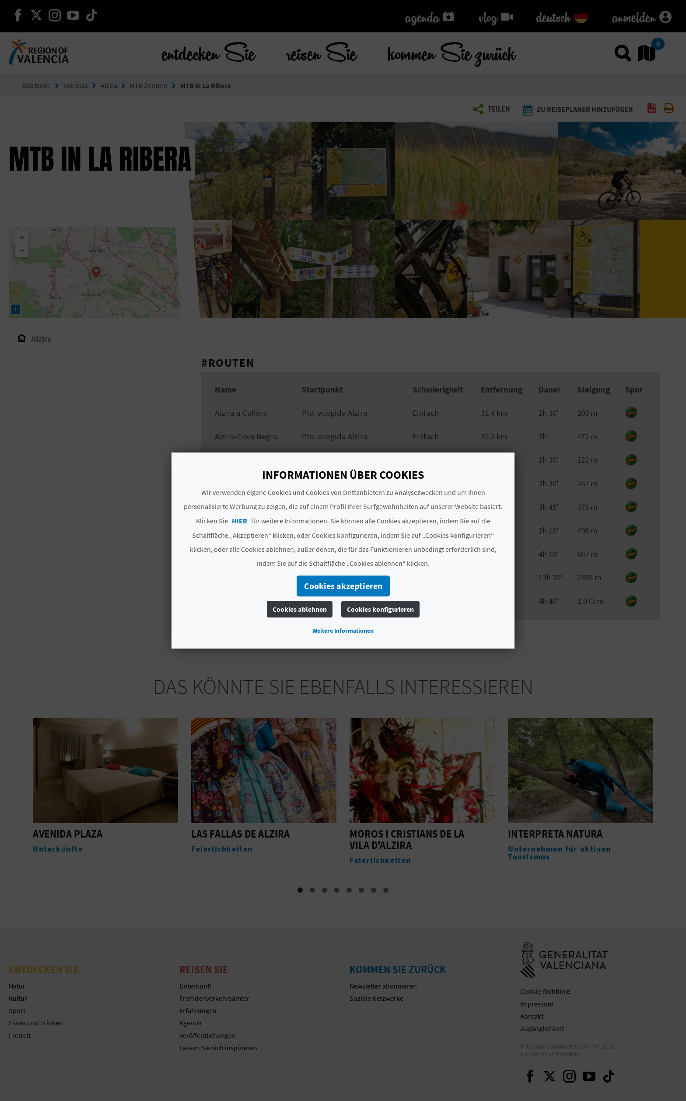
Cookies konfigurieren (380, 609)
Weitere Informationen (343, 631)
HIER (239, 520)
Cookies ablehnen (300, 609)
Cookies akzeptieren (343, 585)
